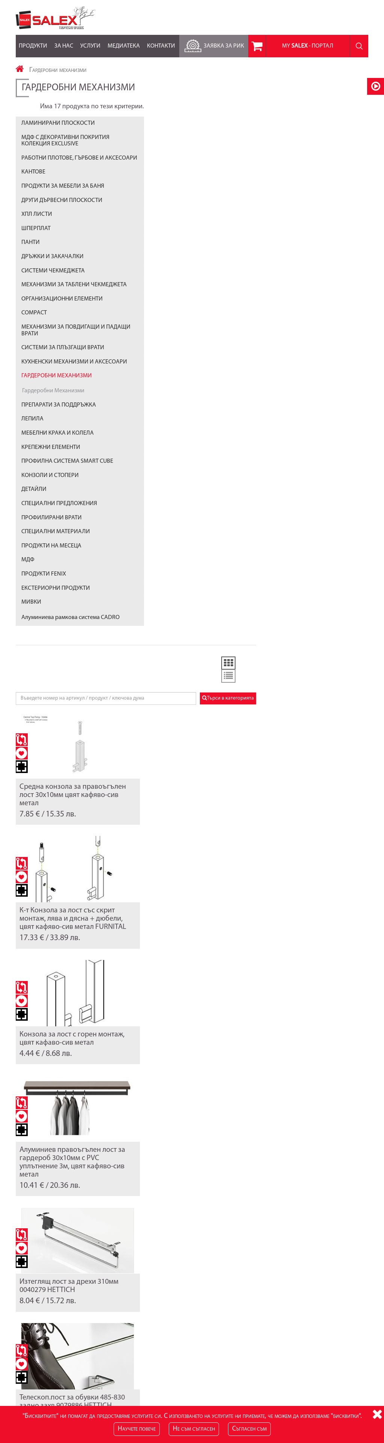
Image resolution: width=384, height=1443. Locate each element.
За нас (63, 42)
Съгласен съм (249, 1429)
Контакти (161, 42)
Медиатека (124, 42)
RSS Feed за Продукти (162, 1362)
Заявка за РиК (213, 44)
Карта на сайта (33, 1355)
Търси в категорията (340, 171)
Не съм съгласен (194, 1429)
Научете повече (137, 1429)
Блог (142, 1355)
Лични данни (273, 1355)
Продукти (33, 42)
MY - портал (307, 46)
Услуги (90, 42)
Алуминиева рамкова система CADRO (70, 627)
